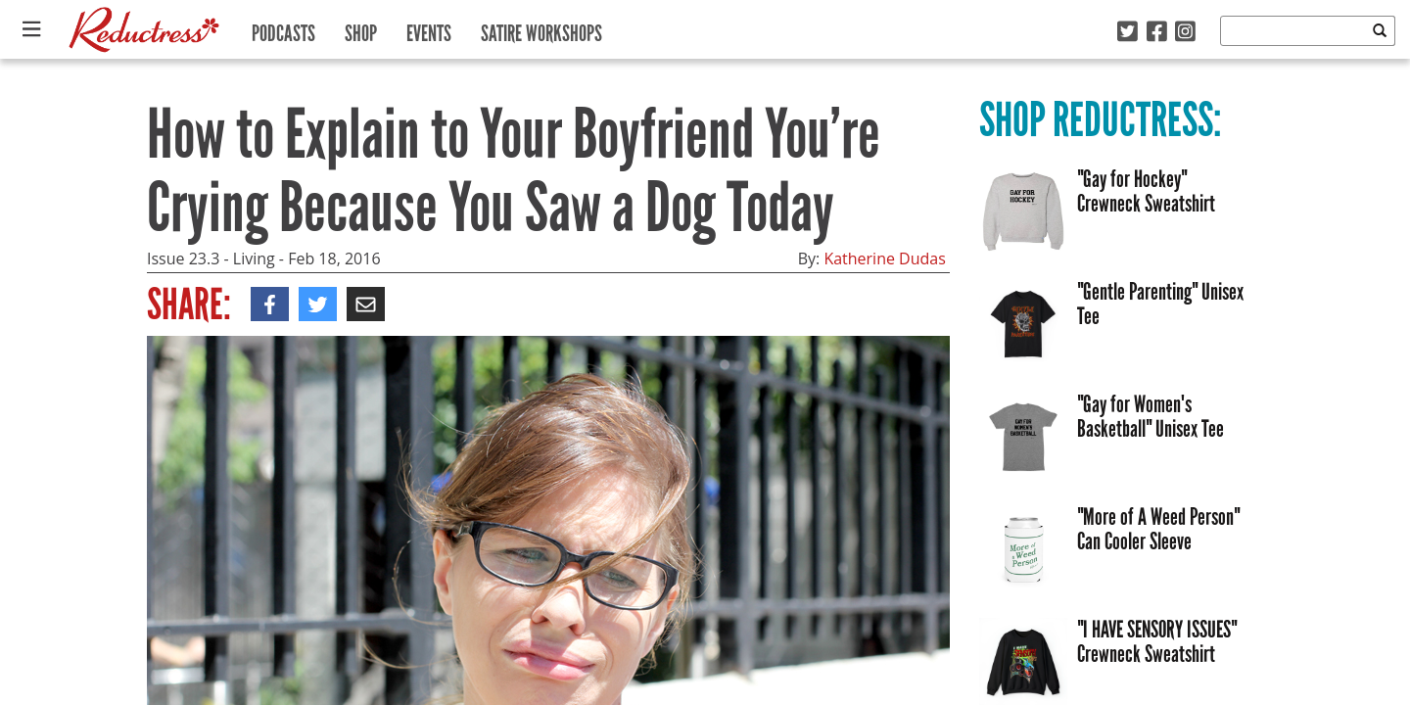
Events (428, 29)
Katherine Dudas (884, 258)
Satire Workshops (541, 29)
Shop (361, 29)
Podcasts (283, 29)
